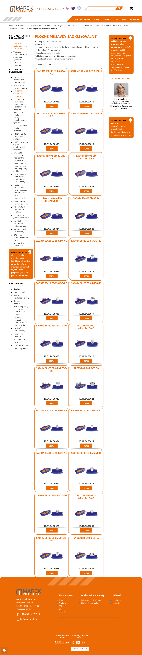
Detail (51, 106)
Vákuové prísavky (109, 25)
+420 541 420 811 (30, 614)
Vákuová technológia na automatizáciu (61, 25)
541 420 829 (122, 108)
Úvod (10, 25)
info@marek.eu (29, 619)
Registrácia (57, 9)
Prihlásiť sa (43, 9)
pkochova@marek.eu (122, 106)
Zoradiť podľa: (43, 65)
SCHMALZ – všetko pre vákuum (29, 25)
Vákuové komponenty (89, 25)
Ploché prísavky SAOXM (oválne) (43, 28)
